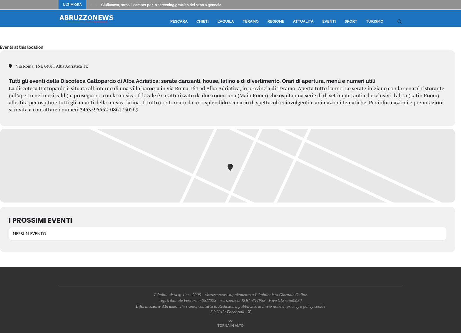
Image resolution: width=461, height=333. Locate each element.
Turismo (374, 21)
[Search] (399, 21)
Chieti (202, 21)
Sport (351, 21)
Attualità (303, 21)
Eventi (329, 21)
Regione (276, 21)
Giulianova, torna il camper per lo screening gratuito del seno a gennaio (161, 5)
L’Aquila (226, 21)
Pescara (179, 21)
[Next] (96, 4)
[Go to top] (230, 325)
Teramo (251, 21)
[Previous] (90, 4)
